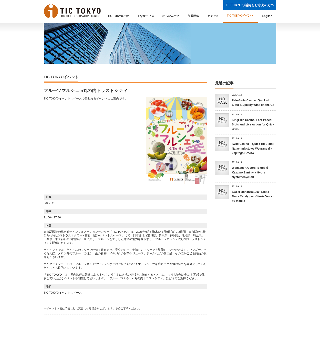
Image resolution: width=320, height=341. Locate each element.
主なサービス (145, 16)
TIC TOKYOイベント (240, 15)
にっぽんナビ (170, 16)
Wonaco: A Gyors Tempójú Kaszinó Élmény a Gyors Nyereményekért (250, 172)
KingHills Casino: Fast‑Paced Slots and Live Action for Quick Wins (253, 124)
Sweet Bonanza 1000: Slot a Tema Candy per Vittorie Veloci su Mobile (252, 196)
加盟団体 (193, 16)
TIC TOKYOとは (118, 16)
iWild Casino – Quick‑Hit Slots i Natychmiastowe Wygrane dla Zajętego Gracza (253, 148)
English (267, 16)
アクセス (213, 16)
